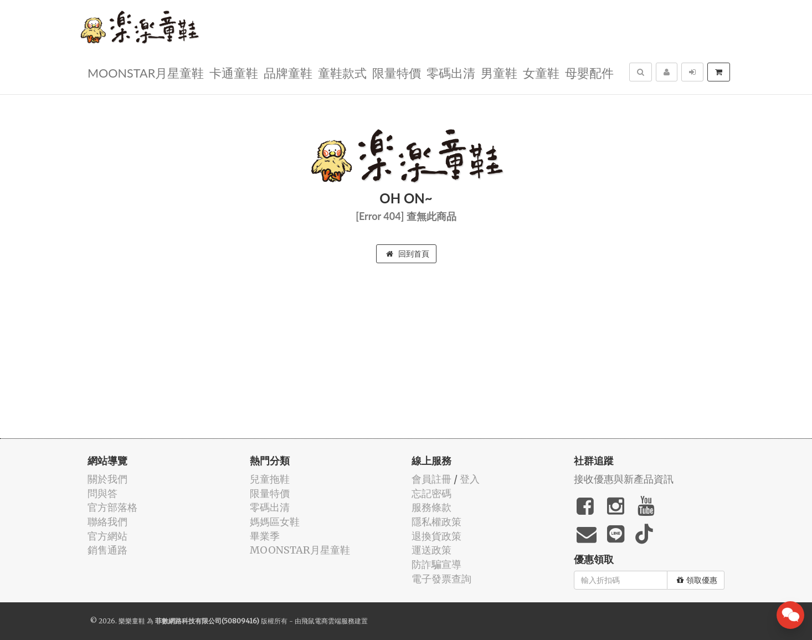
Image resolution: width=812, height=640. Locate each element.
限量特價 (396, 72)
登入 (470, 479)
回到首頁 (407, 254)
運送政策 (431, 550)
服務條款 (431, 507)
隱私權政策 (436, 521)
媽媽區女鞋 (275, 521)
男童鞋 (499, 72)
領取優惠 (697, 580)
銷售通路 (107, 550)
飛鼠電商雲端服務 (327, 621)
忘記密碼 (431, 493)
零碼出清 (450, 72)
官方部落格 (112, 507)
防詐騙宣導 (436, 564)
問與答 (102, 493)
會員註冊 (431, 479)
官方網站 (107, 536)
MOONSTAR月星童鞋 (146, 72)
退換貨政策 (436, 536)
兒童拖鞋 (270, 479)
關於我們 (107, 479)
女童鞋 (541, 72)
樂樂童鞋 (132, 621)
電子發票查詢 (441, 578)
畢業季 (265, 536)
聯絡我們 (107, 521)
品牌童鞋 (288, 72)
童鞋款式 (342, 72)
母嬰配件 (589, 72)
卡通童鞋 (233, 72)
